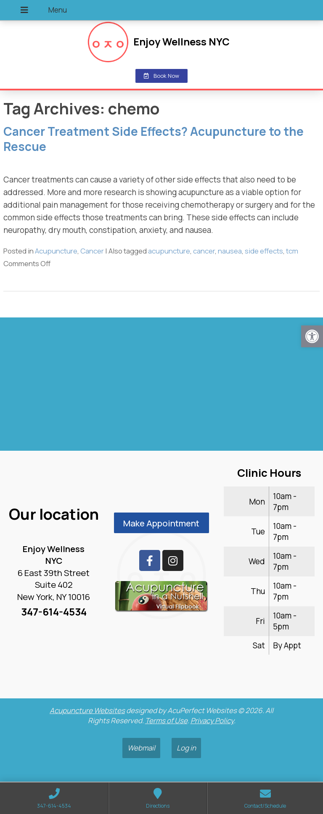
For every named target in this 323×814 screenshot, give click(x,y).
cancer (204, 251)
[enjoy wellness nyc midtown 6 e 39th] (161, 388)
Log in (186, 748)
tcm (292, 251)
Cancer (92, 251)
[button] (312, 336)
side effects (264, 251)
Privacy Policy (212, 720)
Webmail (141, 748)
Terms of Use (166, 720)
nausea (230, 251)
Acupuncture (56, 251)
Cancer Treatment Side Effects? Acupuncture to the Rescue (153, 138)
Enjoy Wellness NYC (181, 41)
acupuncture (169, 251)
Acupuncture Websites (87, 710)
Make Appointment (161, 523)
